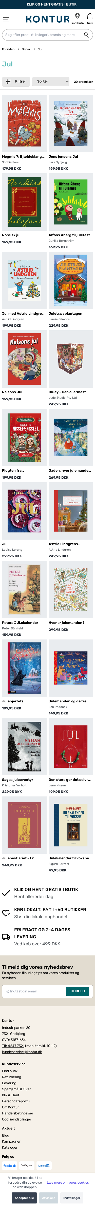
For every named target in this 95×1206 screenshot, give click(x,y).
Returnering (11, 1077)
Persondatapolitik (16, 1101)
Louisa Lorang (12, 549)
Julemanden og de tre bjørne (67, 701)
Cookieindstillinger (16, 1119)
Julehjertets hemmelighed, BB (17, 701)
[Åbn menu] (6, 19)
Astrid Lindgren (13, 319)
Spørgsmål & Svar (16, 1089)
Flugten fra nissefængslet (14, 470)
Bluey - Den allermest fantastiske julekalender (70, 392)
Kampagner (11, 1141)
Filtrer (16, 81)
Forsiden (8, 49)
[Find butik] (77, 19)
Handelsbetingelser (17, 1113)
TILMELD (77, 991)
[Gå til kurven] (89, 19)
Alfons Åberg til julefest (69, 235)
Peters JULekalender (20, 623)
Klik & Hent (10, 1095)
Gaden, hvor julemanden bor (70, 470)
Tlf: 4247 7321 (13, 1046)
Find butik (9, 1071)
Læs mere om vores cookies (68, 1182)
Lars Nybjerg (58, 162)
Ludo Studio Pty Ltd (63, 397)
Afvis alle (48, 1198)
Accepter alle (24, 1198)
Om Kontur (10, 1107)
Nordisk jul (11, 235)
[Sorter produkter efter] (50, 81)
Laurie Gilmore (59, 319)
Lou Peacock (58, 707)
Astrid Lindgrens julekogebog (63, 544)
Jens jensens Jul (63, 156)
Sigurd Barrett (59, 864)
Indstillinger (71, 1198)
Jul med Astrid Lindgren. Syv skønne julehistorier (23, 313)
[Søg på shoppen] (86, 34)
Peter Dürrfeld (12, 628)
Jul (5, 544)
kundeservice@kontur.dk (22, 1052)
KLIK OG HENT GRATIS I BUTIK (48, 4)
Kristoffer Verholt (14, 785)
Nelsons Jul (12, 392)
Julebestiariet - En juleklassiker (18, 858)
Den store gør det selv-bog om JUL (68, 780)
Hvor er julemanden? (66, 623)
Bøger (26, 49)
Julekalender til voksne (69, 858)
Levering (9, 1083)
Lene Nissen (57, 785)
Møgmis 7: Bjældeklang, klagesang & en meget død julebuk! (22, 156)
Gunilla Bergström (61, 241)
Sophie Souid (11, 162)
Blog (5, 1135)
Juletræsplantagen (65, 313)
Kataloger (9, 1147)
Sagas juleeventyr (17, 780)
